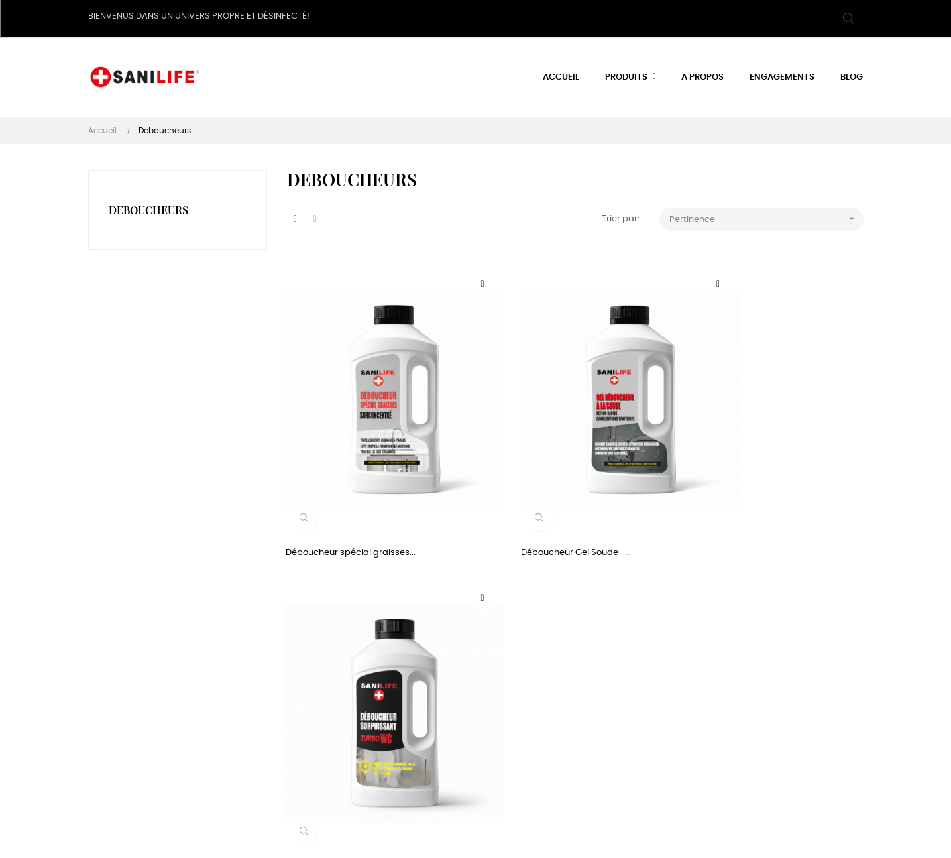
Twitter (632, 679)
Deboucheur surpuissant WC (745, 499)
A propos (372, 679)
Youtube (635, 751)
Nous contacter (385, 740)
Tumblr (632, 703)
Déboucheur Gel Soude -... (540, 499)
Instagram (640, 727)
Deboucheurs (148, 205)
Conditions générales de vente (405, 710)
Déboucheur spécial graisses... (352, 499)
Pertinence (766, 215)
